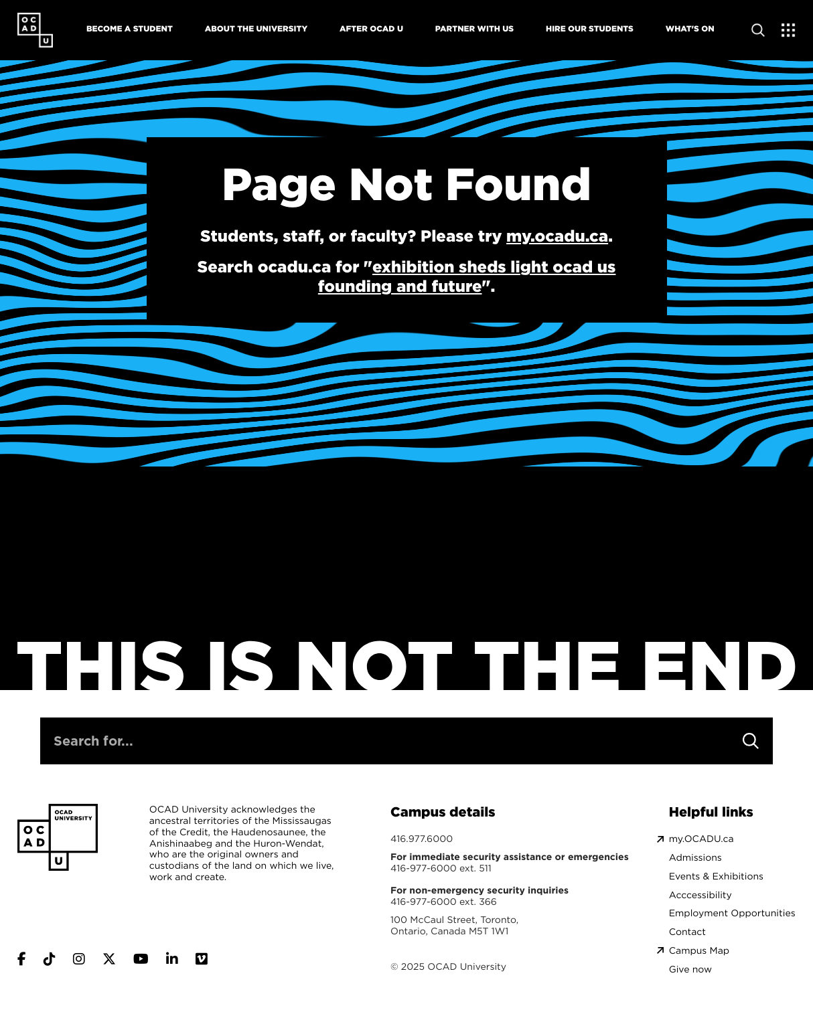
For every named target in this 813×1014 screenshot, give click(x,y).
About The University (256, 28)
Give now (690, 969)
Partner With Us (474, 28)
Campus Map (699, 950)
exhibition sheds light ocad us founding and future (467, 276)
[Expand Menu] (789, 30)
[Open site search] (758, 30)
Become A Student (129, 28)
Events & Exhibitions (716, 876)
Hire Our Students (590, 28)
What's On (690, 28)
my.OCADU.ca (701, 839)
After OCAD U (371, 28)
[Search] (751, 741)
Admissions (695, 857)
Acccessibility (700, 895)
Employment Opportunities (732, 913)
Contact (687, 932)
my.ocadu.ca (557, 235)
